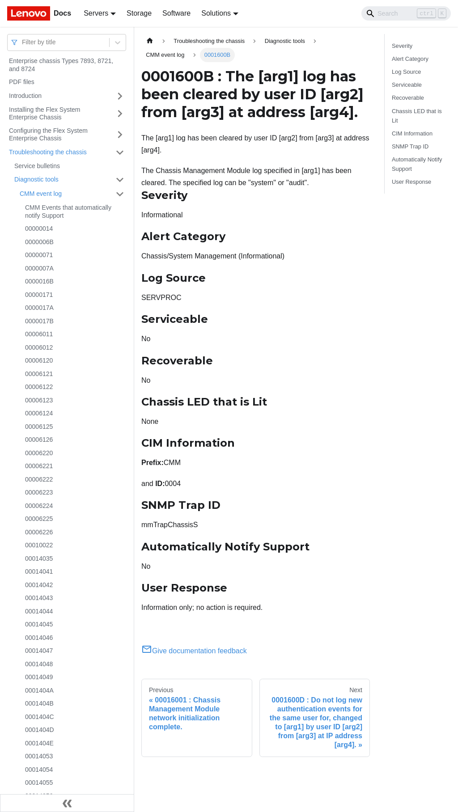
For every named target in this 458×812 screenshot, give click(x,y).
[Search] (406, 13)
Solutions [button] (216, 13)
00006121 (39, 373)
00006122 (39, 386)
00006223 (39, 492)
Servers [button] (96, 13)
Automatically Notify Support (417, 164)
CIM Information (412, 133)
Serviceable (407, 84)
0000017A (39, 307)
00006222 (39, 479)
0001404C (39, 716)
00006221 (39, 465)
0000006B (39, 241)
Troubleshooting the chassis (48, 152)
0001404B (39, 703)
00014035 (39, 558)
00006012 (39, 347)
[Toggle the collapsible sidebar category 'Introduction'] (120, 96)
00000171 (39, 294)
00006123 (39, 400)
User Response (411, 181)
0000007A (39, 268)
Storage (139, 13)
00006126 (39, 439)
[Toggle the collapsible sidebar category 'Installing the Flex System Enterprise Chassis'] (120, 113)
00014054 (39, 769)
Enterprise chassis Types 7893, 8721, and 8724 (61, 64)
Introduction (25, 95)
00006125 (39, 426)
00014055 (39, 782)
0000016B (39, 281)
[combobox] (23, 42)
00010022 (39, 545)
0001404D (39, 729)
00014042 (39, 584)
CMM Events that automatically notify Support (68, 211)
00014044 (39, 611)
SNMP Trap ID (410, 146)
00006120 (39, 360)
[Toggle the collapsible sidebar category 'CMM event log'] (120, 194)
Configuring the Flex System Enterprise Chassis (48, 134)
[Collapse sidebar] (67, 803)
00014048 (39, 664)
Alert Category (410, 58)
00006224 (39, 505)
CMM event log (41, 193)
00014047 (39, 650)
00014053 (39, 756)
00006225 (39, 518)
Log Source (406, 71)
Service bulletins (37, 165)
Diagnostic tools (36, 179)
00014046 (39, 637)
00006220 (39, 453)
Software (176, 13)
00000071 (39, 254)
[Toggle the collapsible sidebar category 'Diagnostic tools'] (120, 180)
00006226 (39, 532)
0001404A (39, 690)
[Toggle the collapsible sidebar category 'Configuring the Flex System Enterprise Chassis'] (120, 134)
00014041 (39, 571)
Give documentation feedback (194, 651)
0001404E (39, 743)
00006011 (39, 334)
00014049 (39, 677)
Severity (402, 45)
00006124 (39, 413)
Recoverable (408, 97)
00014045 (39, 624)
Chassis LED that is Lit (417, 116)
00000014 (39, 228)
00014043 (39, 597)
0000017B (39, 321)
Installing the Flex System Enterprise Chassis (45, 113)
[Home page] (149, 41)
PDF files (21, 81)
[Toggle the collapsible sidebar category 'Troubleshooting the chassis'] (120, 152)
